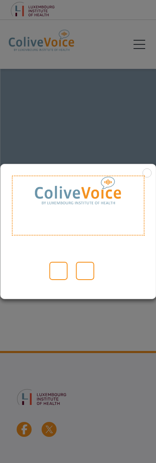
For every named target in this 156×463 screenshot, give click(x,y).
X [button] (146, 173)
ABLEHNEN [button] (85, 271)
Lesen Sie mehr (22, 271)
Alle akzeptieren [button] (58, 271)
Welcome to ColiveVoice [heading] (78, 205)
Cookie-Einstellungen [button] (37, 271)
